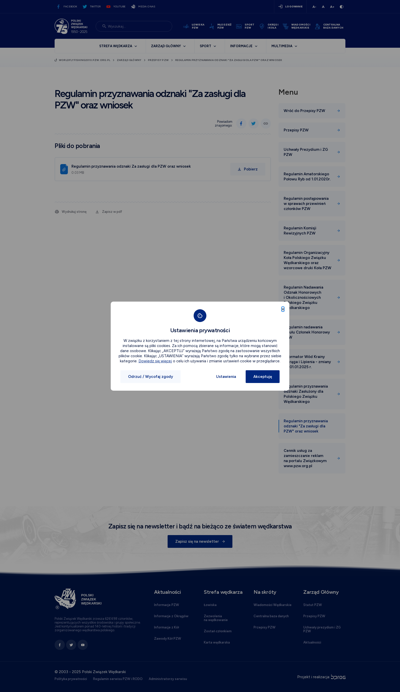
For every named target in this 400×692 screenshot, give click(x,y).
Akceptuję (262, 376)
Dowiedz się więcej (155, 361)
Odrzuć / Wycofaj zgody (150, 376)
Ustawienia (226, 376)
